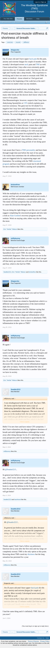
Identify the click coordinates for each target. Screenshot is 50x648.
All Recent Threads (20, 22)
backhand (18, 499)
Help (37, 19)
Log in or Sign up (40, 2)
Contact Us (40, 638)
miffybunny (15, 238)
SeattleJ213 (7, 272)
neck (26, 64)
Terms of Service (33, 641)
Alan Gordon (15, 215)
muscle (17, 42)
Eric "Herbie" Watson (10, 229)
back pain (33, 59)
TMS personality (28, 150)
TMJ (38, 64)
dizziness (31, 554)
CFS (25, 103)
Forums (19, 19)
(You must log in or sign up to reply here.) (35, 626)
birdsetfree (15, 185)
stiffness (26, 42)
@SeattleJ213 (10, 469)
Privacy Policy (44, 641)
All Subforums (6, 22)
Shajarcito (15, 50)
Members (29, 19)
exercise (9, 42)
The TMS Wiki (8, 19)
